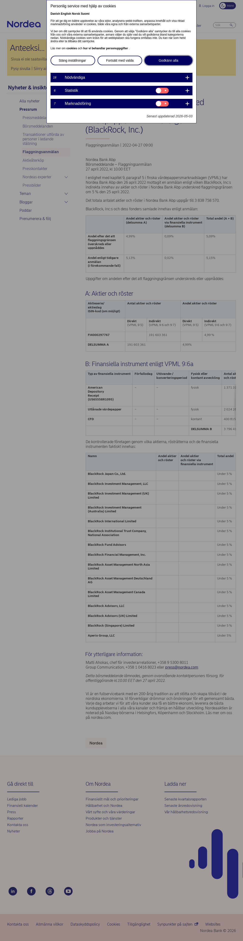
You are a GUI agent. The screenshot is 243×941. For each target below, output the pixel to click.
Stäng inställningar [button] (72, 60)
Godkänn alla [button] (168, 60)
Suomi (85, 13)
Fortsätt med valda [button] (120, 60)
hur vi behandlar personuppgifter (106, 48)
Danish (55, 13)
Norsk (76, 13)
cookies (72, 48)
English (66, 13)
